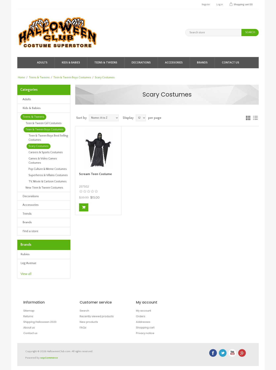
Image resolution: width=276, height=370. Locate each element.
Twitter (223, 353)
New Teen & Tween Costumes (44, 187)
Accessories (174, 62)
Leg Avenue (28, 263)
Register (206, 4)
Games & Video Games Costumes (43, 160)
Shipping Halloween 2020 (40, 322)
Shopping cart (145, 327)
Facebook (213, 353)
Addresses (143, 322)
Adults (42, 62)
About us (29, 327)
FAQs (83, 327)
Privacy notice (145, 333)
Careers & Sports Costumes (46, 152)
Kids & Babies (71, 62)
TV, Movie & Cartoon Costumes (48, 181)
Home (21, 77)
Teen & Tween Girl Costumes (44, 123)
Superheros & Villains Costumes (48, 175)
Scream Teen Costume (95, 174)
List (255, 118)
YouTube (232, 353)
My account (143, 311)
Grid (248, 118)
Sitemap (28, 311)
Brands (202, 62)
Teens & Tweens (105, 62)
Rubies (25, 254)
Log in (219, 4)
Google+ (242, 353)
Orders (140, 316)
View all (26, 274)
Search (84, 311)
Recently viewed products (97, 316)
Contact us (30, 333)
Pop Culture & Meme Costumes (48, 169)
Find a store (30, 231)
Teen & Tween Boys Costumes (72, 77)
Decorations (141, 62)
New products (89, 322)
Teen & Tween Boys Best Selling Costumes (48, 138)
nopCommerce (49, 357)
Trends (27, 213)
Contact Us (230, 62)
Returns (28, 316)
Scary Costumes (38, 146)
